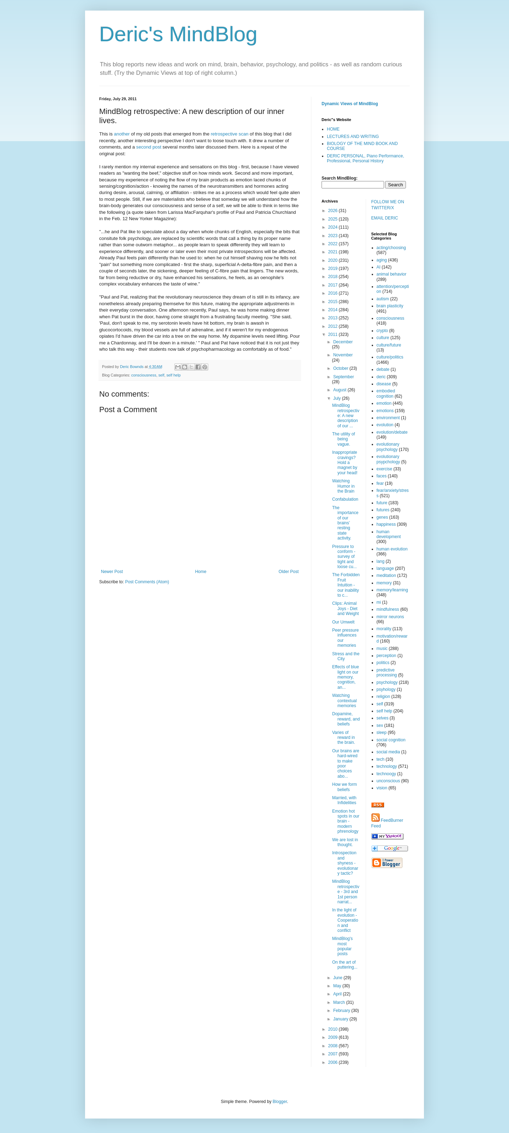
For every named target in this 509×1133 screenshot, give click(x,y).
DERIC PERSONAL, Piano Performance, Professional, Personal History (365, 158)
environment (388, 417)
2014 (333, 309)
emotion (384, 403)
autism (383, 298)
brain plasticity (390, 305)
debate (383, 369)
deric (381, 376)
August (340, 389)
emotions (385, 410)
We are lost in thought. (345, 842)
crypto (382, 330)
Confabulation (345, 499)
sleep (382, 732)
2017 (333, 285)
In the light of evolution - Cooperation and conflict (345, 920)
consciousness (143, 375)
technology (387, 766)
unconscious (388, 780)
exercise (385, 468)
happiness (386, 524)
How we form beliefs (344, 787)
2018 (333, 276)
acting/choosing (391, 247)
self (161, 375)
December (343, 341)
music (382, 648)
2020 (333, 260)
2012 (333, 326)
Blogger (280, 1101)
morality (384, 628)
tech (381, 759)
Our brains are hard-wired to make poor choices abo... (345, 763)
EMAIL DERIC (384, 218)
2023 (333, 235)
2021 (333, 251)
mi (379, 602)
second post (148, 147)
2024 (333, 227)
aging (382, 260)
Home (200, 571)
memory (384, 582)
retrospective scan (229, 134)
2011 (333, 334)
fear (380, 483)
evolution (385, 424)
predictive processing (387, 672)
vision (382, 787)
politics (383, 662)
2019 (333, 268)
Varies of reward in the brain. (343, 737)
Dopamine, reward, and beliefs (346, 719)
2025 (333, 219)
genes (382, 517)
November (343, 354)
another (122, 134)
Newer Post (112, 571)
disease (384, 383)
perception (386, 655)
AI (379, 267)
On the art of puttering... (345, 965)
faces (382, 476)
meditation (386, 575)
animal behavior (392, 274)
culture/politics (390, 357)
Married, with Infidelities (344, 800)
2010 (333, 1029)
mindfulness (388, 609)
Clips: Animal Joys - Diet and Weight (345, 608)
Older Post (289, 571)
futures (383, 509)
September (343, 376)
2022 (333, 243)
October (341, 368)
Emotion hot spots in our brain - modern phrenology (345, 821)
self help (173, 375)
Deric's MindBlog (178, 34)
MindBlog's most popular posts (342, 946)
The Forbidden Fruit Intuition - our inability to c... (346, 585)
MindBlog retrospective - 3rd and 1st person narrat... (345, 891)
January (341, 1019)
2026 (333, 210)
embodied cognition (386, 393)
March (339, 1002)
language (385, 568)
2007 (333, 1053)
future (382, 502)
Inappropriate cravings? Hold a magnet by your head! (345, 462)
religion (383, 696)
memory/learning (392, 589)
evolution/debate (392, 432)
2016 (333, 293)
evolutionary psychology (388, 447)
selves (383, 718)
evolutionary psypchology (388, 459)
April (338, 994)
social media (388, 751)
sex (380, 725)
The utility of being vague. (343, 439)
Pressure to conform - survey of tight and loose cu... (344, 556)
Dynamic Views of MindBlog (350, 103)
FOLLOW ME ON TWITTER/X (387, 204)
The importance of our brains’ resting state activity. (345, 523)
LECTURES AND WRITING (353, 136)
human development (389, 534)
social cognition (391, 739)
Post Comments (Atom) (147, 581)
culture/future (389, 345)
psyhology (386, 689)
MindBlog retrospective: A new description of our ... (345, 415)
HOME (333, 129)
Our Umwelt (343, 622)
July (337, 398)
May (337, 985)
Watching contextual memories (344, 700)
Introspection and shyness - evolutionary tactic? (345, 863)
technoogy (386, 773)
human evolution (392, 549)
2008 (333, 1045)
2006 (333, 1062)
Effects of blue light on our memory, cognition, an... (345, 677)
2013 (333, 317)
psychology (387, 682)
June (338, 977)
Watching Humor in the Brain (343, 486)
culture (383, 337)
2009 (333, 1037)
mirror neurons (390, 616)
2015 (333, 301)
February (342, 1010)
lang (381, 561)
